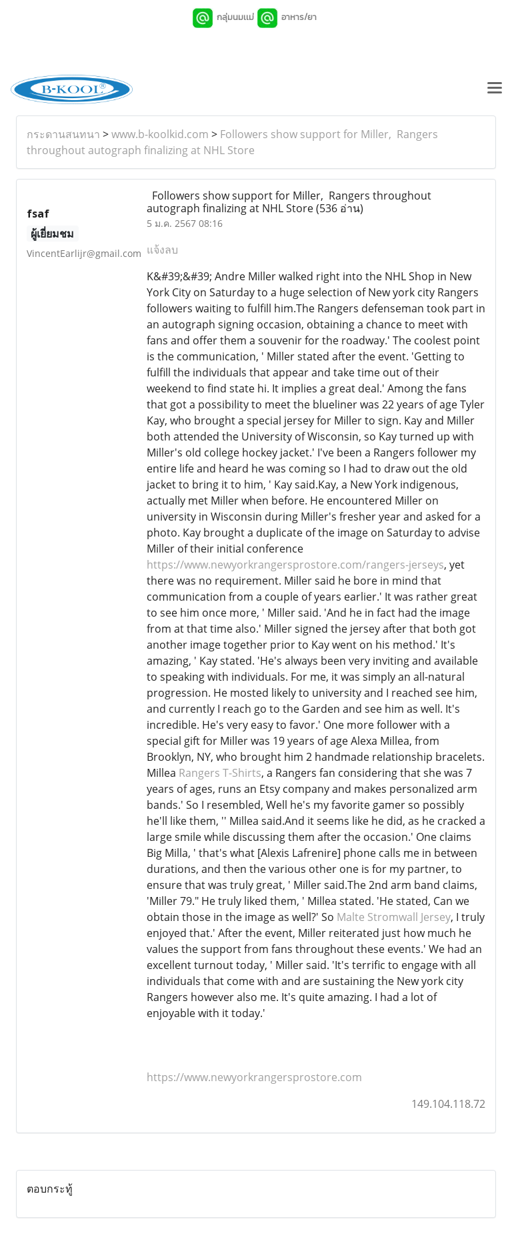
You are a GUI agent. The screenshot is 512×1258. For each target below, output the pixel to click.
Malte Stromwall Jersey (394, 917)
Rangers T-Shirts (220, 772)
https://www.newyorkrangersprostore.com (254, 1077)
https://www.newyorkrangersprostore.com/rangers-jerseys (295, 564)
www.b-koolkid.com (160, 134)
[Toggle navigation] (494, 89)
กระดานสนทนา (63, 134)
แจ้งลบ (162, 249)
